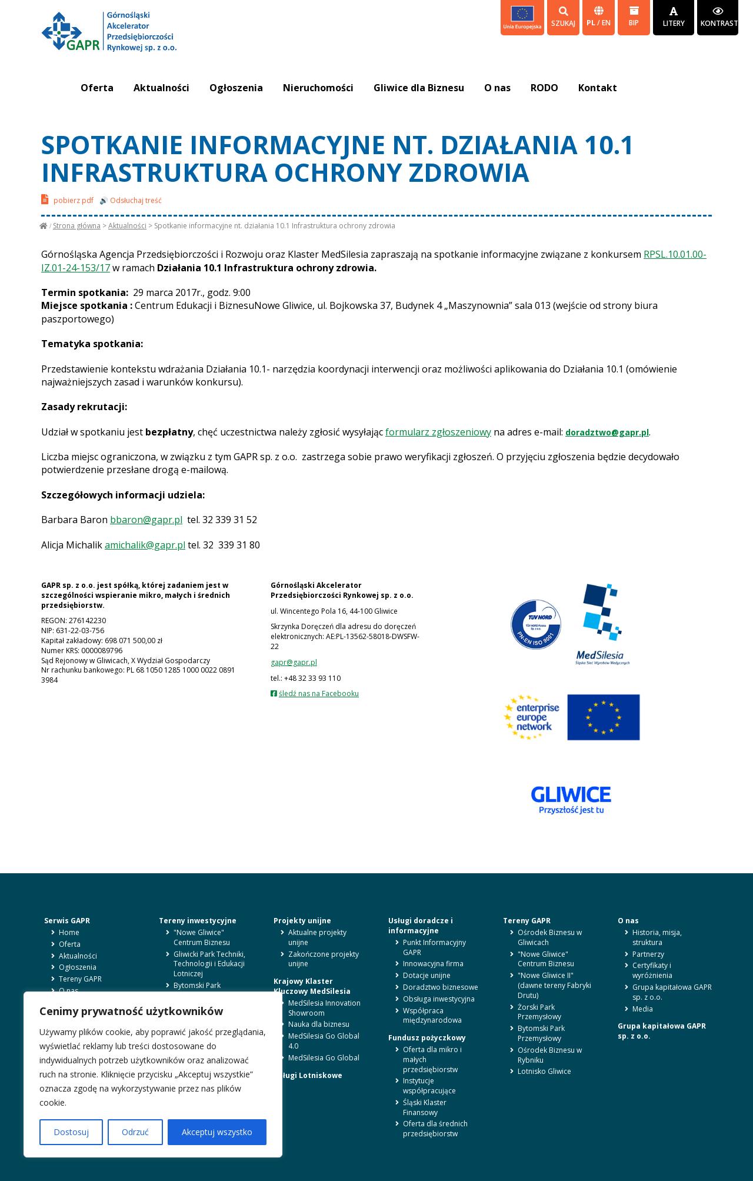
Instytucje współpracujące (429, 1086)
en (606, 23)
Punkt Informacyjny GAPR (434, 947)
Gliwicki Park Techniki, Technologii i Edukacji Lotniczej (209, 964)
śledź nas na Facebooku (319, 693)
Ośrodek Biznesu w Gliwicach (550, 937)
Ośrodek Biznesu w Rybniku (550, 1055)
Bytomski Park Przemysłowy (197, 990)
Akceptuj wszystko (217, 1131)
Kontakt (597, 87)
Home (69, 932)
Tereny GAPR (80, 979)
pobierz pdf (67, 199)
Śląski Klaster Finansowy (425, 1107)
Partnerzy (648, 954)
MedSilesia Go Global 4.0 (323, 1041)
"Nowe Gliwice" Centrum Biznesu (202, 937)
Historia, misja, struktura (657, 937)
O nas (497, 87)
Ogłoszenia (236, 87)
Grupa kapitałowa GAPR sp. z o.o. (672, 992)
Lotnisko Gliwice (544, 1071)
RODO (544, 87)
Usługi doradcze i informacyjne (420, 926)
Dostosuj (71, 1131)
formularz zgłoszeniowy (438, 431)
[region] (153, 1074)
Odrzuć (135, 1131)
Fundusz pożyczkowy (427, 1038)
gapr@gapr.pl (294, 662)
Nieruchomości (318, 87)
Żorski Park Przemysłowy (539, 1012)
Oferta (97, 87)
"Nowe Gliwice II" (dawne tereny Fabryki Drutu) (554, 985)
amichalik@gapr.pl (145, 544)
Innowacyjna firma (433, 964)
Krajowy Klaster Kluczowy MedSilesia (312, 986)
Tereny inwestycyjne (197, 921)
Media (642, 1009)
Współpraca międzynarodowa (432, 1016)
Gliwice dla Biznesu (419, 87)
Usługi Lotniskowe (308, 1075)
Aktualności (161, 87)
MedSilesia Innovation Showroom (324, 1008)
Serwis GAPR (67, 921)
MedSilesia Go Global (323, 1058)
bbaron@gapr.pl (146, 519)
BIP (634, 17)
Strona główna (77, 226)
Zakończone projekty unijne (323, 959)
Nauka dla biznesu (318, 1024)
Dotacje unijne (427, 975)
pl (592, 23)
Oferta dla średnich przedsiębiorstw (435, 1129)
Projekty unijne (302, 921)
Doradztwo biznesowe (440, 987)
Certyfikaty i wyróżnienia (652, 970)
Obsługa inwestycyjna (439, 999)
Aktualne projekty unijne (317, 937)
